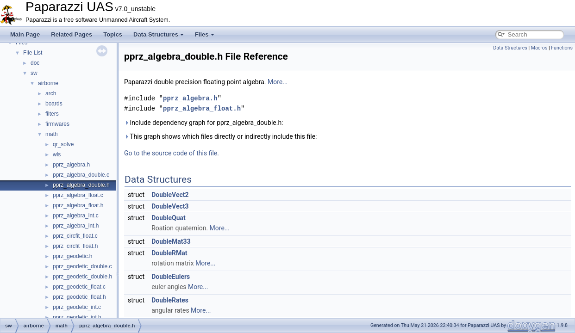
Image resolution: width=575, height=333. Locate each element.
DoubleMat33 (171, 241)
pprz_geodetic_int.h (77, 317)
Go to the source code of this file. (171, 153)
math (51, 134)
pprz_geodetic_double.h (82, 276)
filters (52, 114)
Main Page (25, 34)
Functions (562, 48)
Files (204, 34)
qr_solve (63, 144)
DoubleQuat (168, 218)
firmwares (57, 124)
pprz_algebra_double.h (81, 185)
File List (32, 52)
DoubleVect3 (169, 206)
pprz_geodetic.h (72, 256)
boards (53, 103)
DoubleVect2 (169, 194)
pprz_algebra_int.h (76, 225)
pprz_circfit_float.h (75, 246)
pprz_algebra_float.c (78, 195)
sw (34, 73)
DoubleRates (169, 300)
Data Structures (158, 34)
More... (278, 82)
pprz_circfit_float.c (75, 236)
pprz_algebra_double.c (81, 175)
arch (50, 93)
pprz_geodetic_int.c (77, 307)
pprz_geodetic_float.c (79, 287)
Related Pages (71, 34)
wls (57, 154)
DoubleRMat (169, 253)
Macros (539, 48)
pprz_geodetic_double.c (82, 266)
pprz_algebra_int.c (76, 215)
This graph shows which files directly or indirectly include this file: (220, 136)
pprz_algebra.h (71, 164)
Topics (112, 34)
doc (35, 63)
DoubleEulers (170, 276)
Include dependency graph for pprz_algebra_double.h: (203, 122)
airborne (48, 83)
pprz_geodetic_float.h (79, 297)
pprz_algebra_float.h (78, 205)
